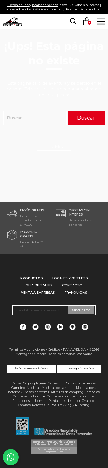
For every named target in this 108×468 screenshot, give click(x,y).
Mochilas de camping (58, 388)
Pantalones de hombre (29, 401)
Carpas (17, 383)
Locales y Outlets (70, 278)
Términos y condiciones (27, 349)
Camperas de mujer (61, 396)
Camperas (92, 392)
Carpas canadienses (81, 383)
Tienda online (18, 5)
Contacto (72, 285)
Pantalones (86, 396)
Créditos (54, 349)
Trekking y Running (73, 405)
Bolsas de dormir (36, 392)
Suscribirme (81, 310)
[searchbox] (72, 21)
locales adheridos (45, 5)
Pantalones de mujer (64, 401)
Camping (18, 388)
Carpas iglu (56, 383)
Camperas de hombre (29, 396)
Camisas (24, 405)
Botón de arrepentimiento (31, 368)
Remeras (38, 405)
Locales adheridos (17, 9)
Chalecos (88, 401)
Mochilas (33, 388)
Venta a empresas (38, 293)
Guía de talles (39, 285)
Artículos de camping (67, 392)
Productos (31, 278)
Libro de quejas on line (79, 368)
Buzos (51, 405)
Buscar (86, 117)
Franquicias (76, 293)
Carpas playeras (34, 383)
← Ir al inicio (54, 147)
